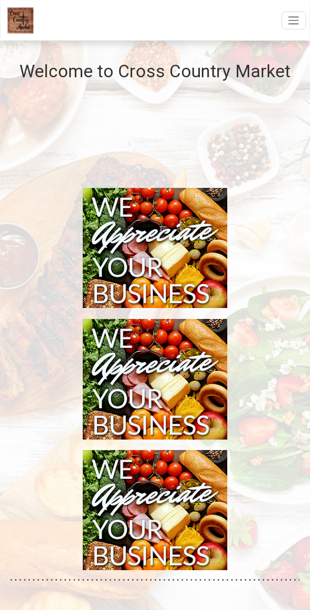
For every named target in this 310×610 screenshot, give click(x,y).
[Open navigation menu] (294, 20)
